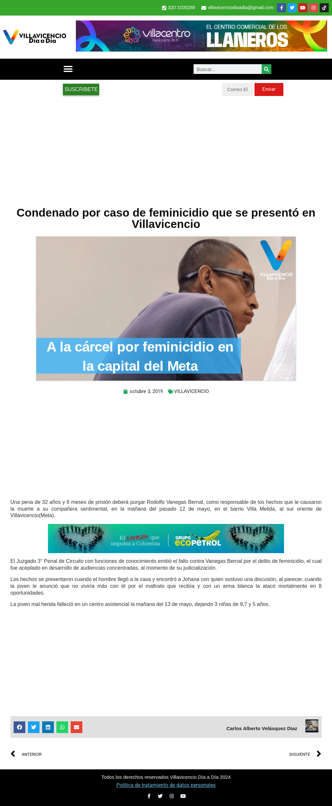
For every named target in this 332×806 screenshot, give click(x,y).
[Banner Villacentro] (201, 50)
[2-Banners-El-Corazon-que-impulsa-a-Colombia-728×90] (166, 551)
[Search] (266, 69)
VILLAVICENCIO (191, 391)
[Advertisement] (166, 147)
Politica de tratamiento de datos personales (166, 785)
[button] (68, 69)
